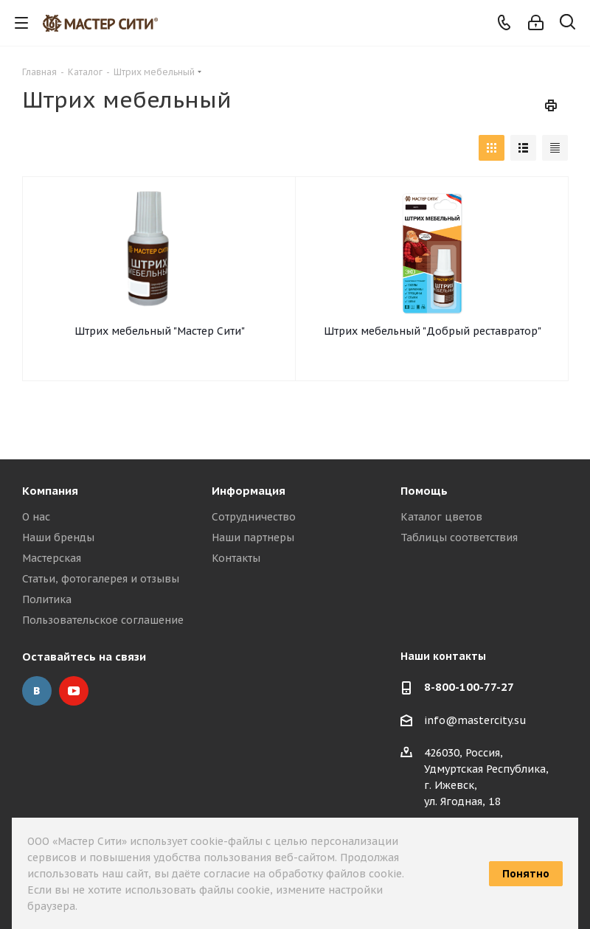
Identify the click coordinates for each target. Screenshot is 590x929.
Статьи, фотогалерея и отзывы (100, 578)
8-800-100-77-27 (469, 687)
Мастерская (51, 558)
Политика (47, 599)
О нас (36, 516)
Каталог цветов (441, 516)
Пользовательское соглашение (103, 620)
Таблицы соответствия (459, 537)
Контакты (236, 558)
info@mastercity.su (475, 720)
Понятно (525, 873)
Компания (50, 491)
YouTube (73, 691)
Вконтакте (37, 691)
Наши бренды (58, 537)
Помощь (424, 491)
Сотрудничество (254, 516)
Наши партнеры (253, 537)
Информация (248, 491)
